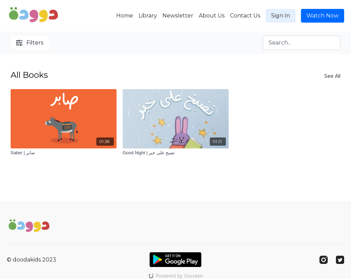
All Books (29, 75)
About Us (212, 15)
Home (124, 15)
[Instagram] (323, 260)
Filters (29, 42)
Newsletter (177, 15)
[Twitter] (340, 260)
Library (147, 15)
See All (332, 76)
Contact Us (245, 15)
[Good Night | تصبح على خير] (176, 152)
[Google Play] (175, 259)
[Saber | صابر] (64, 152)
